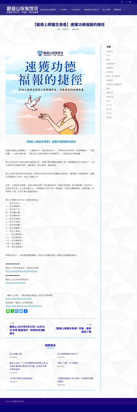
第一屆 (108, 105)
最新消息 (109, 92)
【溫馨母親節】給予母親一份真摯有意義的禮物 (75, 380)
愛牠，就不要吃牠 (113, 76)
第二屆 (108, 113)
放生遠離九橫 (16, 353)
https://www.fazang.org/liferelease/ (22, 270)
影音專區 (109, 72)
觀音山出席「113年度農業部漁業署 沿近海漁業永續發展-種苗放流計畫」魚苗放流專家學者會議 (29, 366)
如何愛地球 (110, 64)
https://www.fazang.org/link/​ (18, 298)
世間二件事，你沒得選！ (68, 362)
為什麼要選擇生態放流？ (68, 353)
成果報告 (109, 80)
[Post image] (6, 353)
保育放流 (109, 51)
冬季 (108, 55)
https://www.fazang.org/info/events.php (24, 305)
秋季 (108, 101)
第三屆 (108, 109)
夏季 (108, 59)
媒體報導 (109, 68)
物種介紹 (109, 97)
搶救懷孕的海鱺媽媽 (113, 84)
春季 (108, 88)
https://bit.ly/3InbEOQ (16, 282)
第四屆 (108, 117)
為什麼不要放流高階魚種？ (22, 378)
